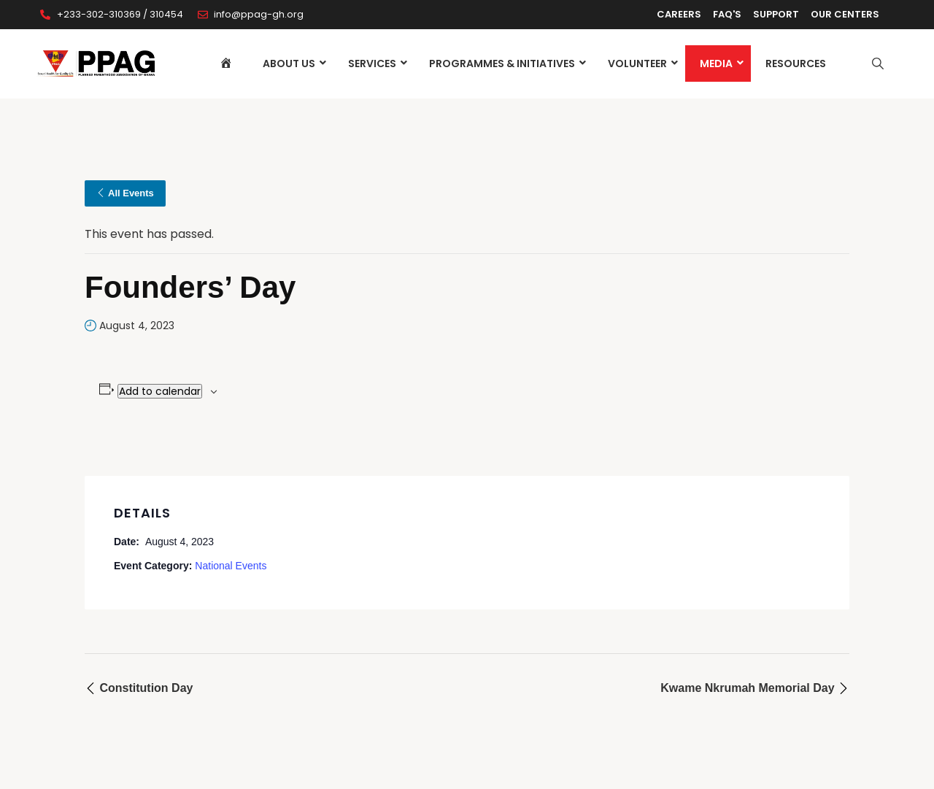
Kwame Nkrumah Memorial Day (754, 688)
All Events (125, 193)
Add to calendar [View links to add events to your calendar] (160, 391)
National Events (230, 565)
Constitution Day (139, 688)
